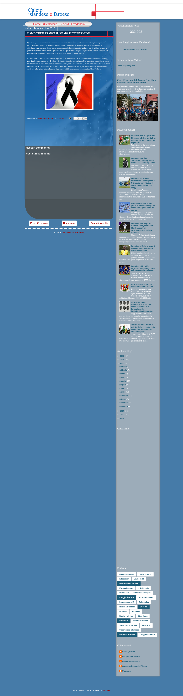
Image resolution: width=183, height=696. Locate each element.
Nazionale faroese (127, 607)
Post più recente (39, 223)
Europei (143, 607)
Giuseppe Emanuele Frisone (134, 666)
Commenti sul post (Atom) (73, 232)
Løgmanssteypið (126, 602)
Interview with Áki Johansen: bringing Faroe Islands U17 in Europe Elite (143, 160)
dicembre (124, 406)
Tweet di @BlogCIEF (126, 65)
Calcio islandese (126, 574)
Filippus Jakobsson (131, 656)
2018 (122, 418)
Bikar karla (143, 616)
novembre (124, 403)
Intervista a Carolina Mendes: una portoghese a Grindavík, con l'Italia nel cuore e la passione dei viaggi (143, 182)
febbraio (123, 370)
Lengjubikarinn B (147, 635)
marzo (123, 374)
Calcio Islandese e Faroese (135, 49)
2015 (122, 363)
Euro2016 (146, 625)
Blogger (106, 690)
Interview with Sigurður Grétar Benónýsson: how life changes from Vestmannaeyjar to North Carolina (142, 227)
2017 (122, 415)
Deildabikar (144, 602)
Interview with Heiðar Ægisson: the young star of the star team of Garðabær (143, 268)
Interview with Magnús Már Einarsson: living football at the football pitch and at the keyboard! (143, 139)
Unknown (126, 671)
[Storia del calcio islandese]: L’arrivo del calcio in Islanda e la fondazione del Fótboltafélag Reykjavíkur (142, 306)
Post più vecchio (99, 223)
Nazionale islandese (128, 583)
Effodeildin (124, 579)
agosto (123, 392)
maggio (123, 381)
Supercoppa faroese (128, 625)
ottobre (123, 399)
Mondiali (123, 611)
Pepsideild (124, 593)
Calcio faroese (145, 574)
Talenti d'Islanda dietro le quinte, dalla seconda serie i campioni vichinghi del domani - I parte (143, 328)
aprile (122, 377)
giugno (123, 384)
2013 (122, 356)
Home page (69, 223)
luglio (122, 388)
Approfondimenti (146, 597)
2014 (122, 360)
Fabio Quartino (128, 651)
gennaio (123, 366)
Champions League (142, 593)
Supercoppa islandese (129, 630)
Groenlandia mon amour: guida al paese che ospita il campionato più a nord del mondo (143, 206)
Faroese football (127, 634)
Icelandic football (140, 621)
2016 (122, 411)
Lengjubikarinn (126, 597)
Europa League (126, 588)
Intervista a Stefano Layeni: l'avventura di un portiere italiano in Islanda (143, 248)
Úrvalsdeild (139, 579)
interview (136, 611)
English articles (126, 616)
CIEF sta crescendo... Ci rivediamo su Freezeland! (142, 285)
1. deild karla (143, 588)
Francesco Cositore (131, 661)
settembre (124, 396)
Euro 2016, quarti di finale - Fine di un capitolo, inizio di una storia (136, 81)
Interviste (123, 620)
